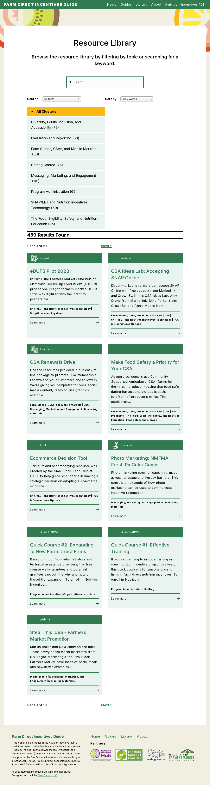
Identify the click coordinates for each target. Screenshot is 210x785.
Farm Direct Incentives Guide (40, 4)
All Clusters (46, 111)
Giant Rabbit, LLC (47, 775)
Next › (106, 246)
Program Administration (54, 191)
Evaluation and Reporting (55, 138)
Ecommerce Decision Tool (58, 458)
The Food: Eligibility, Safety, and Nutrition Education (64, 221)
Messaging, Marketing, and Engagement (63, 178)
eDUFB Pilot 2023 (49, 271)
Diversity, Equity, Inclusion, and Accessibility (56, 125)
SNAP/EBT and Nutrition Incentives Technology (59, 205)
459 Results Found (48, 235)
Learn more (38, 322)
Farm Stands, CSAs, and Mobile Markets (63, 152)
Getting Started (47, 165)
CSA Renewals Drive (52, 362)
